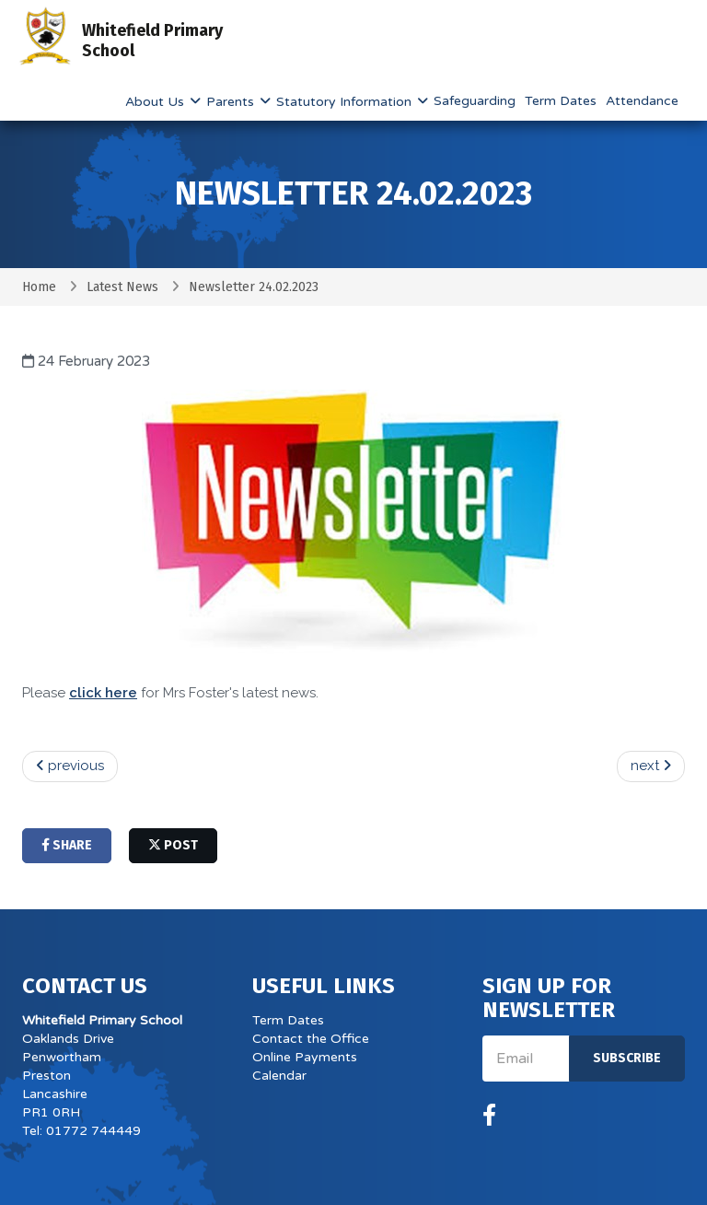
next (651, 765)
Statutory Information (345, 102)
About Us (156, 102)
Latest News (122, 287)
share (66, 845)
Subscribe (627, 1058)
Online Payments (304, 1057)
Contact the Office (310, 1039)
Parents (232, 102)
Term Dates (561, 101)
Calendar (279, 1075)
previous (70, 765)
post (173, 845)
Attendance (642, 101)
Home (39, 287)
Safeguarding (475, 101)
